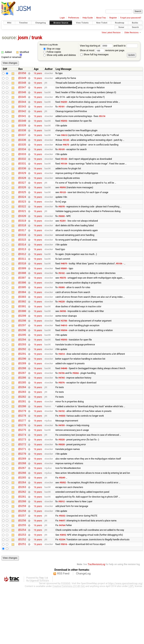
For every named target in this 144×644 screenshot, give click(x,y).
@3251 (22, 600)
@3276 (22, 467)
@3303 (22, 323)
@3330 (22, 180)
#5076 (61, 419)
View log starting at (96, 45)
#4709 (61, 467)
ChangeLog (83, 629)
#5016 (64, 600)
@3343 (22, 111)
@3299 (22, 345)
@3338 (22, 137)
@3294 (22, 371)
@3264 (22, 531)
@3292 (22, 382)
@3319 (22, 238)
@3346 (22, 95)
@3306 (22, 308)
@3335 (22, 153)
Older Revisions (131, 32)
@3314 (22, 265)
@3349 (22, 79)
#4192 (61, 451)
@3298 (22, 350)
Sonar (121, 27)
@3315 (22, 260)
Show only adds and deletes (59, 55)
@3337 (22, 143)
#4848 (64, 403)
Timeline (23, 23)
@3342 (22, 116)
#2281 (62, 238)
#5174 (102, 121)
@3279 (22, 451)
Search (135, 27)
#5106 (119, 286)
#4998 (62, 339)
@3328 (22, 191)
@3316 (22, 254)
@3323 (22, 217)
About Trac (101, 17)
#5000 (61, 233)
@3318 (22, 244)
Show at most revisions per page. (102, 50)
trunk (37, 37)
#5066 (75, 408)
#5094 (64, 361)
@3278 (22, 456)
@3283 (22, 430)
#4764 (62, 579)
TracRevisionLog (96, 620)
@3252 (22, 595)
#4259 (64, 105)
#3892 (63, 589)
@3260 (22, 552)
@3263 (22, 536)
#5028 (61, 483)
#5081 (64, 291)
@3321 (22, 228)
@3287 (22, 409)
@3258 (22, 563)
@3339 (22, 132)
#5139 (61, 158)
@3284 (22, 425)
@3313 (22, 270)
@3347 (22, 89)
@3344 (22, 105)
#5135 (66, 148)
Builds (135, 23)
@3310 (22, 286)
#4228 (61, 329)
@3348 (22, 84)
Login (62, 17)
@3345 (22, 100)
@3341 (22, 121)
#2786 (64, 350)
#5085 (61, 313)
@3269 (22, 504)
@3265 (22, 526)
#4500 (62, 456)
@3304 (22, 318)
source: (9, 37)
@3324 (22, 212)
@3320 (22, 233)
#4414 (61, 387)
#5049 (62, 526)
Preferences (73, 17)
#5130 (64, 169)
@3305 (22, 313)
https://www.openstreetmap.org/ (125, 639)
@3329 (22, 185)
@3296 (22, 361)
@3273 (22, 483)
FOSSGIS (65, 639)
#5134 (64, 174)
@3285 (22, 419)
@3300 (22, 339)
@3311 (22, 281)
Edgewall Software (39, 636)
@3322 (22, 222)
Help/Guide (87, 17)
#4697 (62, 573)
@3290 (22, 393)
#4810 (64, 355)
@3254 (22, 584)
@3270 (22, 499)
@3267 (22, 515)
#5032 (62, 568)
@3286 (22, 414)
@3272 (22, 488)
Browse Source (60, 23)
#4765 (61, 414)
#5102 (61, 297)
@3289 (22, 398)
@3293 (22, 377)
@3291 (22, 387)
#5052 (62, 531)
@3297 (22, 355)
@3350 (22, 73)
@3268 (22, 510)
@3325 (22, 206)
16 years (38, 73)
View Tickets (82, 23)
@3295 (22, 366)
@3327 (22, 196)
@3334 (22, 158)
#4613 (64, 143)
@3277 (22, 462)
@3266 (22, 520)
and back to (125, 45)
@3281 (22, 440)
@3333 (22, 164)
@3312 (22, 276)
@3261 (22, 547)
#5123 (62, 206)
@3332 (22, 169)
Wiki (9, 23)
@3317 (22, 249)
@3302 (22, 329)
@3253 (22, 590)
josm (23, 37)
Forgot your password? (130, 17)
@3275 (22, 472)
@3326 (22, 201)
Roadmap (119, 23)
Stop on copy (51, 48)
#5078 (61, 222)
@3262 (22, 542)
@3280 (22, 446)
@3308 (22, 297)
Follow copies (52, 51)
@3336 (22, 148)
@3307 (22, 302)
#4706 (61, 408)
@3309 (22, 292)
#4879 (64, 286)
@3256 (22, 574)
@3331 (22, 174)
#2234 (62, 595)
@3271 (22, 494)
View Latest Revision (111, 32)
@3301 (22, 334)
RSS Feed (63, 629)
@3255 (22, 579)
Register (113, 17)
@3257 (22, 568)
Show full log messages (94, 54)
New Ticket (101, 23)
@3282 (22, 435)
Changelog (40, 23)
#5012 (61, 552)
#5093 (64, 127)
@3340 (22, 127)
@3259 (22, 557)
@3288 (22, 403)
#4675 (66, 153)
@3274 (22, 478)
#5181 (61, 110)
